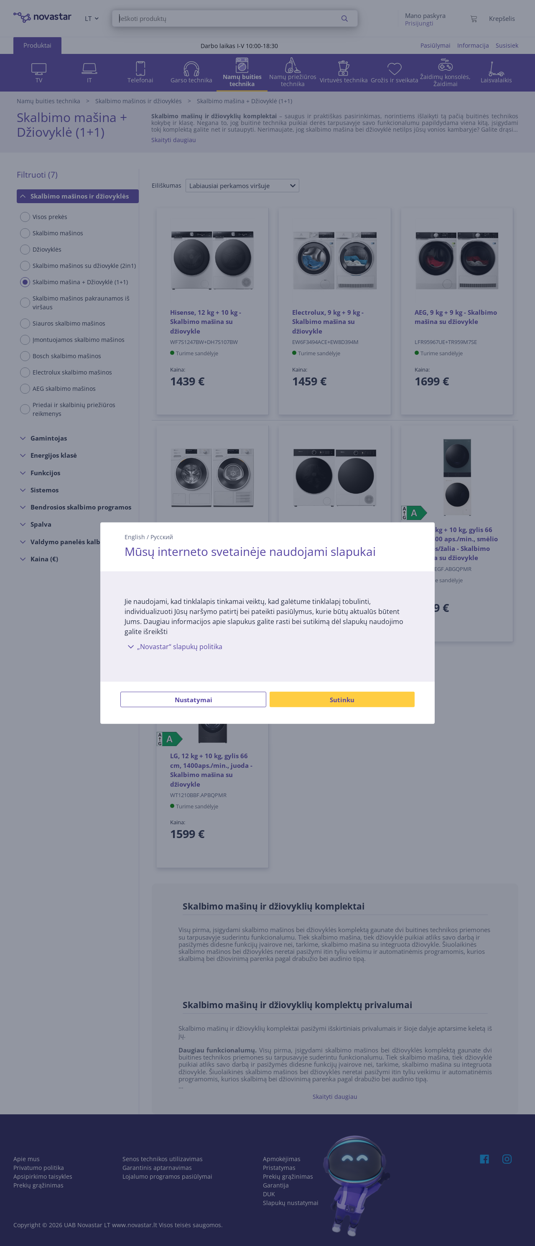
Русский (161, 536)
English (135, 536)
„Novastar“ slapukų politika (173, 646)
